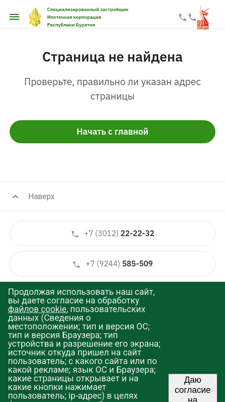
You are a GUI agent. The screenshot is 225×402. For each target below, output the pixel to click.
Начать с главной (112, 131)
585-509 (112, 264)
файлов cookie (37, 309)
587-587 (192, 17)
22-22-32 (112, 233)
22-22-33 (183, 17)
